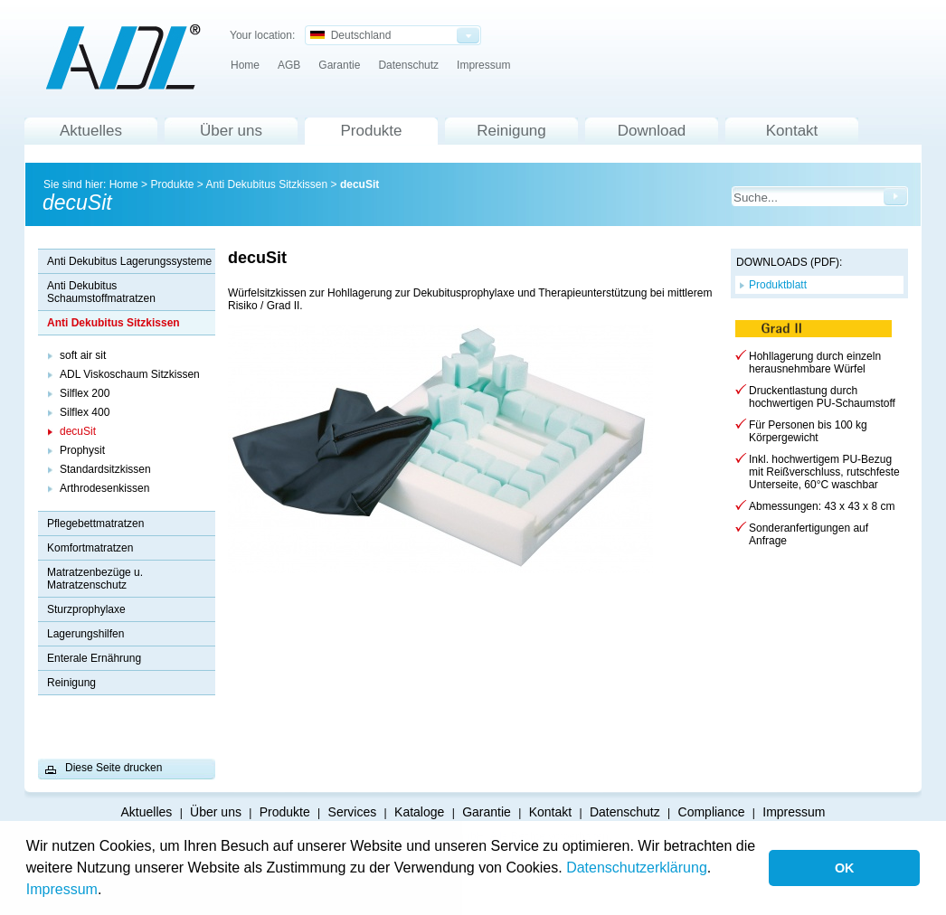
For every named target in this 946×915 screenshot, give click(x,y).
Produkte (371, 130)
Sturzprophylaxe (86, 609)
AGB (289, 65)
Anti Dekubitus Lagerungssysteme (129, 261)
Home (245, 65)
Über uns (231, 130)
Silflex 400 (84, 412)
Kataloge (419, 812)
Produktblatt (778, 284)
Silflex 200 (84, 393)
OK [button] (845, 868)
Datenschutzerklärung (636, 867)
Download (652, 130)
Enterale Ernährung (94, 658)
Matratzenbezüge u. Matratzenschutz (95, 578)
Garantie (339, 65)
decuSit (359, 184)
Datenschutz (408, 65)
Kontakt (792, 130)
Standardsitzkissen (105, 469)
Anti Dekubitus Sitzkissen (266, 184)
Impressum (62, 889)
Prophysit (82, 450)
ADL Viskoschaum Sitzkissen (130, 374)
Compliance (711, 812)
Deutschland (350, 35)
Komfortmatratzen (90, 548)
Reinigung (511, 130)
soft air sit (83, 355)
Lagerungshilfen (85, 633)
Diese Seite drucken (113, 767)
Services (352, 812)
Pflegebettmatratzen (95, 523)
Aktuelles (91, 130)
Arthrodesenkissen (104, 488)
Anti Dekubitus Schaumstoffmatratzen (101, 292)
